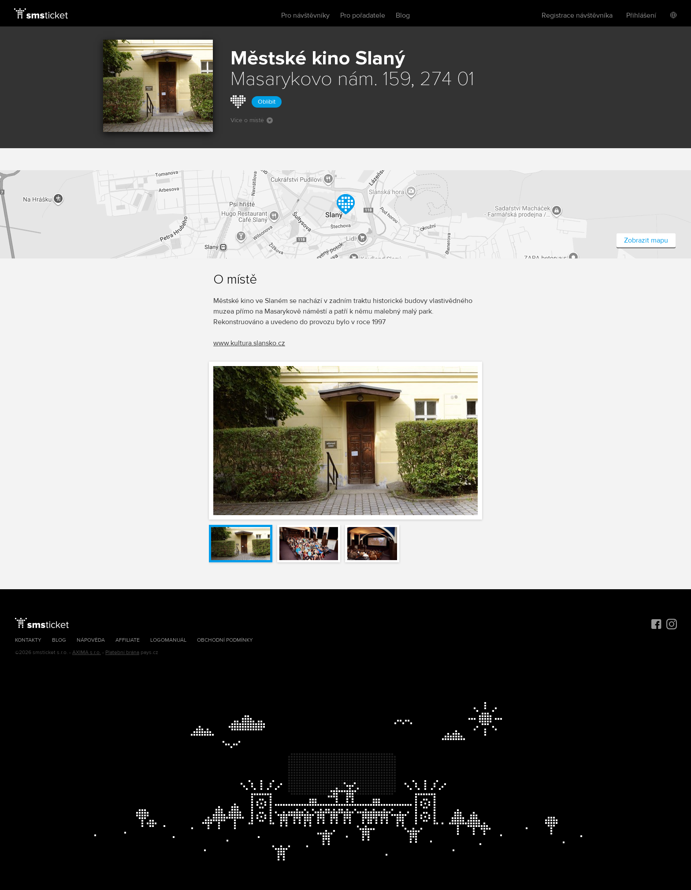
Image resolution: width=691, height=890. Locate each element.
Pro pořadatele (362, 15)
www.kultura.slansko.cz (249, 343)
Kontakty (28, 640)
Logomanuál (168, 640)
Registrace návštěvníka (577, 15)
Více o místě (251, 120)
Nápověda (91, 640)
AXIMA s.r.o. (86, 652)
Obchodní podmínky (225, 640)
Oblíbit (266, 101)
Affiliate (127, 640)
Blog (403, 15)
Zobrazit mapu (646, 240)
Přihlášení (641, 15)
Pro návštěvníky (305, 15)
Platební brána (122, 652)
